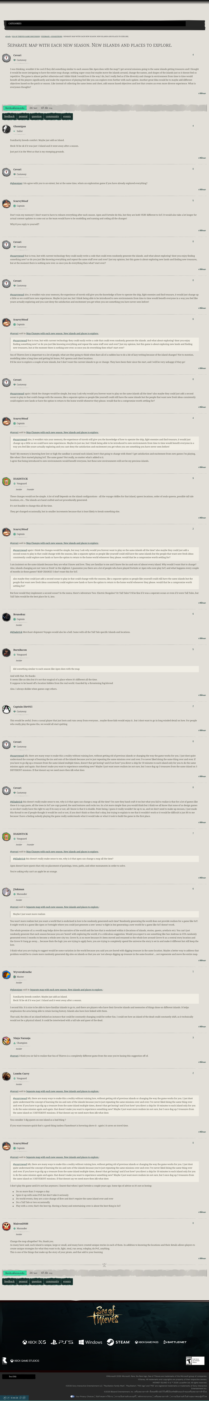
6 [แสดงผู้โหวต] (193, 319)
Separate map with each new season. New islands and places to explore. (62, 907)
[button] (96, 23)
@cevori (14, 333)
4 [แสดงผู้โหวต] (193, 55)
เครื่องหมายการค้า (161, 1396)
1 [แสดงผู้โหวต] (193, 971)
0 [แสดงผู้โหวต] (193, 169)
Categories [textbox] (15, 23)
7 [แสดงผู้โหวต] (193, 833)
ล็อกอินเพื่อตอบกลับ (15, 108)
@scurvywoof (17, 256)
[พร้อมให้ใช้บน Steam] (118, 1342)
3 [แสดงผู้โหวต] (193, 1037)
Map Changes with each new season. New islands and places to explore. (62, 333)
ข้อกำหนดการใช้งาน (104, 1396)
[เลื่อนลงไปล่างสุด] (24, 1397)
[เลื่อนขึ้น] (8, 1397)
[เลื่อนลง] (20, 1397)
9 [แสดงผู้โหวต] (193, 478)
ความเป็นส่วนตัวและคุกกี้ (125, 1396)
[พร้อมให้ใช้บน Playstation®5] (62, 1342)
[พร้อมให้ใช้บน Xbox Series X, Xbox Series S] (34, 1342)
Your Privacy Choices (85, 1396)
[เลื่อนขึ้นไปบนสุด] (4, 1397)
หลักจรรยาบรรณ (145, 1396)
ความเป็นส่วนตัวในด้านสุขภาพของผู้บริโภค (189, 1396)
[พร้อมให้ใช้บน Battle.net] (175, 1342)
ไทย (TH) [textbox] (12, 1376)
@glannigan (16, 183)
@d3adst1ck (16, 632)
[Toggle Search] (14, 27)
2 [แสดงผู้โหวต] (193, 529)
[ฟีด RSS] (3, 36)
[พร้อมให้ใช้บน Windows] (90, 1342)
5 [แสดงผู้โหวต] (193, 200)
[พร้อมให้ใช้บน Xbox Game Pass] (147, 1342)
